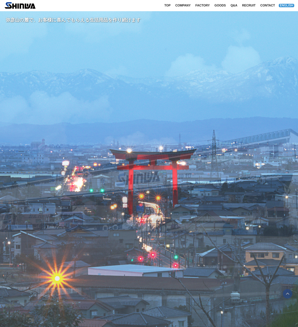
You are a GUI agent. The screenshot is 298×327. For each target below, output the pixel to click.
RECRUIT (249, 5)
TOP (167, 5)
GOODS (220, 5)
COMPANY (183, 5)
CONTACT (267, 5)
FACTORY (202, 5)
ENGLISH (286, 5)
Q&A (234, 5)
